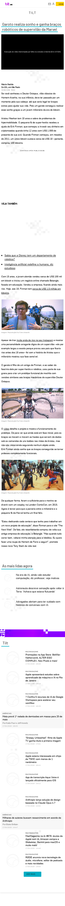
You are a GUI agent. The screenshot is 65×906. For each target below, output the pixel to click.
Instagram (48, 340)
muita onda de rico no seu (30, 340)
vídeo (6, 428)
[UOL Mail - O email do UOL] (49, 3)
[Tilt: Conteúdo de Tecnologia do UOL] (7, 4)
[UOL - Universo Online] (11, 4)
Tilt (32, 13)
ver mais (32, 874)
